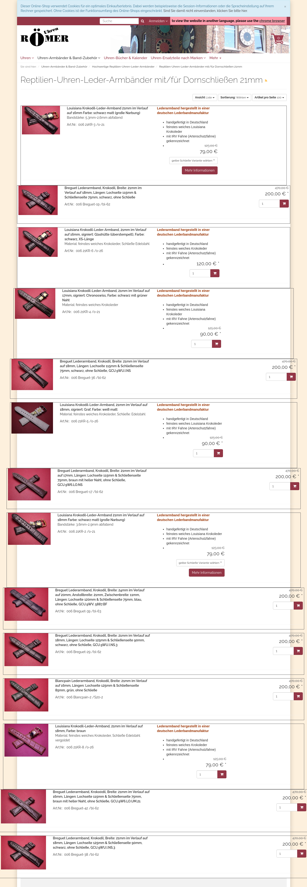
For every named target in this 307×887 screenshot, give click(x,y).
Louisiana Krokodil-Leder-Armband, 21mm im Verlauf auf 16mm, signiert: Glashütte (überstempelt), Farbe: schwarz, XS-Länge (105, 234)
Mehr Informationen (200, 170)
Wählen (235, 97)
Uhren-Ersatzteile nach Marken (178, 58)
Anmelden (158, 21)
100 (269, 97)
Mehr (215, 58)
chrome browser (272, 21)
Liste (205, 97)
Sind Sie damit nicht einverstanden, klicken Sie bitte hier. (205, 11)
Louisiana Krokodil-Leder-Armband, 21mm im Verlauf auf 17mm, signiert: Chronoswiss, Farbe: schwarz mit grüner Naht (106, 295)
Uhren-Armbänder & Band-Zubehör (69, 58)
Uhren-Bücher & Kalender (125, 58)
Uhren (27, 58)
